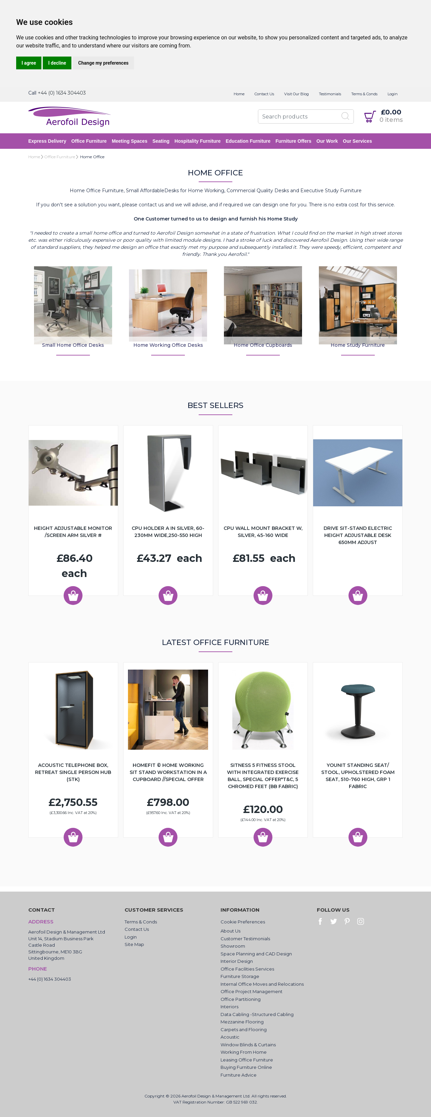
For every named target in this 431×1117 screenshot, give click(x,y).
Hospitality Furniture (197, 141)
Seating (161, 141)
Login (393, 94)
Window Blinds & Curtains (248, 1044)
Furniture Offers (293, 141)
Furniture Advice (239, 1075)
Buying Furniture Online (246, 1067)
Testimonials (330, 94)
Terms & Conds (364, 94)
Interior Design (237, 961)
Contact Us (264, 94)
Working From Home (244, 1052)
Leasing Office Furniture (247, 1059)
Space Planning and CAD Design (256, 953)
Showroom (233, 946)
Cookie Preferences (243, 921)
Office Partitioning (241, 999)
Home (239, 94)
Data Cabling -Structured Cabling (257, 1014)
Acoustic (230, 1037)
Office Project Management (252, 991)
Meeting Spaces (129, 141)
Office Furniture (89, 141)
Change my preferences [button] (103, 63)
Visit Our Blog (296, 94)
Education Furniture (248, 141)
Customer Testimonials (245, 938)
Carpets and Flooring (244, 1029)
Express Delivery (47, 141)
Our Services (357, 141)
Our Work (327, 141)
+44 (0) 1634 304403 (62, 93)
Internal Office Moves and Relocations (262, 984)
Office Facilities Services (247, 969)
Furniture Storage (240, 976)
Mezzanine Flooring (242, 1021)
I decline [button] (57, 63)
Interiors (229, 1006)
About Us (230, 931)
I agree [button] (29, 63)
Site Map (134, 944)
